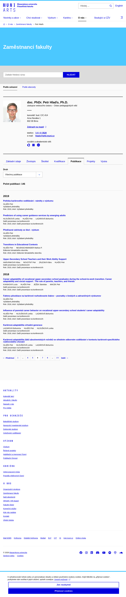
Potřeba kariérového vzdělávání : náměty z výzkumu (28, 201)
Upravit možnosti (62, 582)
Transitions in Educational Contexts (20, 244)
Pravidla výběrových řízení (13, 476)
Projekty (91, 161)
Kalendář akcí (8, 396)
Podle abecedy (29, 87)
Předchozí (8, 358)
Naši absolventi (9, 497)
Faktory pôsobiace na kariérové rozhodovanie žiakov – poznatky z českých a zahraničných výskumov (52, 296)
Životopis (31, 161)
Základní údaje (13, 161)
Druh (5, 169)
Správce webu (8, 556)
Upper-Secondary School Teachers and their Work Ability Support (34, 259)
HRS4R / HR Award (11, 501)
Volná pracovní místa (11, 472)
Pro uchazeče (13, 415)
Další (64, 358)
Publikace (76, 161)
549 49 (41, 133)
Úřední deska (8, 520)
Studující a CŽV (102, 18)
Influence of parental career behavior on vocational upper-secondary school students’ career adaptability (53, 310)
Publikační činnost (10, 458)
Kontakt (6, 516)
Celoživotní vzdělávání (12, 433)
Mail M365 (7, 538)
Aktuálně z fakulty (10, 400)
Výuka (104, 161)
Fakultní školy (8, 505)
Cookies (20, 556)
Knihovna (17, 538)
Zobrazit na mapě (36, 127)
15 (57, 358)
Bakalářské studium (11, 421)
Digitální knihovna (31, 538)
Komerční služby (9, 509)
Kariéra (9, 466)
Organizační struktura (11, 489)
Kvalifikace (59, 161)
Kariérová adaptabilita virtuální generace (22, 325)
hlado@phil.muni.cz (45, 136)
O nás (7, 483)
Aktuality (10, 390)
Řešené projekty (9, 451)
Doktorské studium (10, 429)
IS (60, 538)
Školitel (45, 161)
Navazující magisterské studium (15, 425)
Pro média (7, 408)
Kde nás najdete (9, 512)
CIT (55, 538)
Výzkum (8, 441)
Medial (43, 538)
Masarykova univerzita (18, 553)
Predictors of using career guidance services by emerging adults (34, 215)
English (119, 5)
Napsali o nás (8, 404)
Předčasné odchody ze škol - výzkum (21, 230)
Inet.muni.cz (68, 538)
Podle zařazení (10, 87)
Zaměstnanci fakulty (11, 493)
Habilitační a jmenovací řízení (14, 454)
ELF (49, 538)
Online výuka (81, 538)
